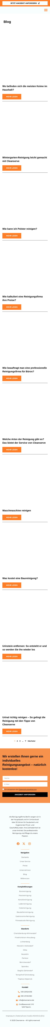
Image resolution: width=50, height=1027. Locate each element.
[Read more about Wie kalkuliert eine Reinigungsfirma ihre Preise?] (11, 307)
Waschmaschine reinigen (16, 510)
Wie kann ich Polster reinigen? (19, 229)
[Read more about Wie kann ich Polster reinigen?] (11, 235)
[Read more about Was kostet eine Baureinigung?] (11, 585)
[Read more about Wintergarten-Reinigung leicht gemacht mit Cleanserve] (11, 168)
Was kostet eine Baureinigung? (20, 578)
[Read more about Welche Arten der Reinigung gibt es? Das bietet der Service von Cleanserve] (11, 449)
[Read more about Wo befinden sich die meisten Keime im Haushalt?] (11, 96)
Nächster (31, 741)
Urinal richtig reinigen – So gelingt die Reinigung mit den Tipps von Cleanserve (23, 721)
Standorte (25, 929)
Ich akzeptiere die (20, 789)
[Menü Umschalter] (46, 10)
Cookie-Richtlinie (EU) (35, 1016)
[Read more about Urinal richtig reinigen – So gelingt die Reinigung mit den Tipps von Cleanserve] (11, 731)
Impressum (10, 1016)
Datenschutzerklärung (28, 789)
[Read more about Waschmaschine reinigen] (11, 517)
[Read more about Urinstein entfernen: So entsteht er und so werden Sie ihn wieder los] (11, 656)
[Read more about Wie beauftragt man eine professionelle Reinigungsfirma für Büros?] (11, 378)
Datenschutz (21, 1016)
